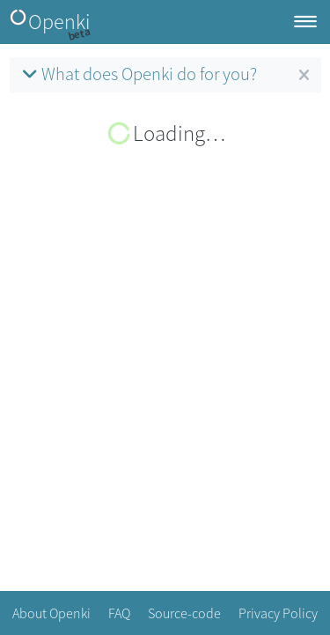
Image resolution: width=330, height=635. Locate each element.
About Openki (51, 613)
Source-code (184, 613)
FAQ (119, 613)
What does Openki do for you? (137, 74)
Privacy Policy (278, 613)
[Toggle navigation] (305, 22)
